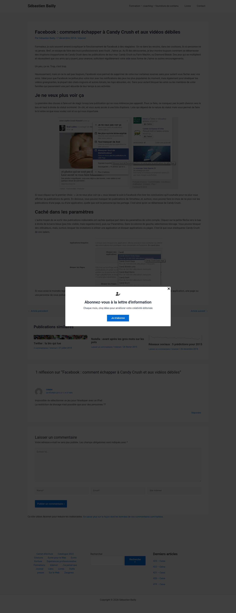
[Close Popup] (169, 289)
